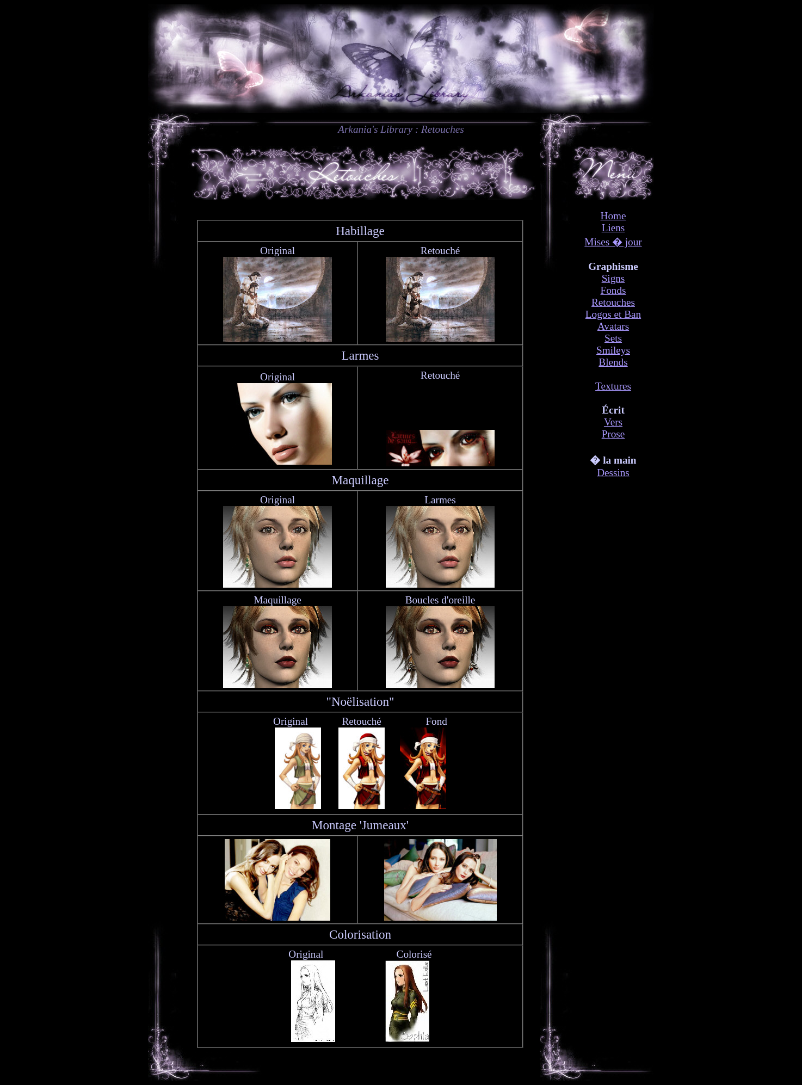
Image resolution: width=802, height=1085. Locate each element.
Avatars (613, 326)
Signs (613, 278)
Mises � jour (612, 242)
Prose (613, 434)
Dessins (613, 472)
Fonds (613, 290)
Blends (613, 362)
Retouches (613, 302)
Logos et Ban (613, 314)
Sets (613, 338)
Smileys (613, 350)
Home (613, 215)
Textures (613, 386)
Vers (613, 422)
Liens (613, 227)
